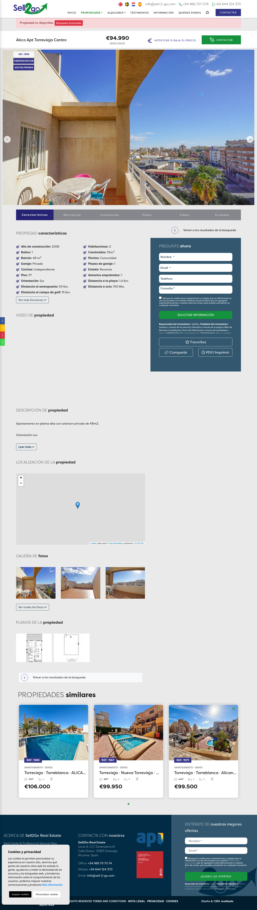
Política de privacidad (198, 300)
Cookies (172, 901)
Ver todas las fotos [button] (32, 607)
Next (249, 139)
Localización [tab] (109, 214)
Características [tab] (35, 215)
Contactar (228, 12)
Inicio (71, 12)
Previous (7, 139)
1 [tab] (128, 804)
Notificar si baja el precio (172, 41)
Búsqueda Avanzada (68, 23)
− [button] (21, 483)
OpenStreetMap (116, 543)
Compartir (176, 352)
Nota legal (136, 901)
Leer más (26, 447)
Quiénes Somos (189, 12)
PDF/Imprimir (215, 352)
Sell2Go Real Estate (30, 8)
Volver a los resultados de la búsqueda (53, 677)
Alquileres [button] (115, 12)
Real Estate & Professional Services (27, 843)
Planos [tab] (147, 214)
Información (163, 12)
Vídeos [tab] (185, 214)
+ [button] (21, 478)
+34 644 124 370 (226, 4)
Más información (52, 884)
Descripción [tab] (72, 214)
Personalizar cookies (47, 894)
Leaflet (93, 543)
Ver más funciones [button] (32, 300)
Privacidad (155, 901)
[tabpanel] (53, 751)
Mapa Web (46, 905)
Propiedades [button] (90, 12)
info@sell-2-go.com (160, 4)
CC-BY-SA (139, 543)
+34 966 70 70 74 (100, 863)
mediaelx (227, 901)
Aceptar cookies (20, 894)
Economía (222, 214)
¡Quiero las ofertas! (216, 876)
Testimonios (139, 12)
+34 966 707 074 (194, 4)
